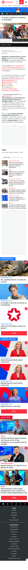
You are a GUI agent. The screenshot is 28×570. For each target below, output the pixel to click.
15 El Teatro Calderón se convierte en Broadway (14, 31)
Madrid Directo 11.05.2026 (14, 395)
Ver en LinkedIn (20, 503)
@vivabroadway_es (15, 78)
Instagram (11, 13)
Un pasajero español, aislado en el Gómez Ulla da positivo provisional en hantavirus (5, 190)
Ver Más (14, 333)
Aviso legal (14, 553)
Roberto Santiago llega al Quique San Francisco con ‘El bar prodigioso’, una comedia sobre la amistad (14, 427)
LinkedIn (21, 13)
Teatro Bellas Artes (7, 463)
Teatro (21, 152)
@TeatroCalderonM (8, 80)
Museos (11, 203)
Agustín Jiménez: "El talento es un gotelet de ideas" (14, 454)
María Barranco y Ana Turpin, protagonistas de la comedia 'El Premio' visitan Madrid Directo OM (14, 477)
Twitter (7, 14)
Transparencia (14, 531)
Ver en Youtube (24, 503)
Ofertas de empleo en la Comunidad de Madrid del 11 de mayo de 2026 (5, 198)
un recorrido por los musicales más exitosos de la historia (13, 67)
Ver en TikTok (16, 504)
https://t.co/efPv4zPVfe (9, 89)
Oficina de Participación (14, 548)
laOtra (14, 517)
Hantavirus (12, 188)
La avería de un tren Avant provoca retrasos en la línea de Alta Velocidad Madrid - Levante (5, 181)
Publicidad (14, 536)
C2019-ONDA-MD (14, 9)
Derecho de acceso (14, 539)
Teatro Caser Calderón (7, 152)
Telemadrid (14, 512)
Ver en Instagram (11, 503)
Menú (26, 2)
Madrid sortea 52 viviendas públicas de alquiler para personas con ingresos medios (5, 172)
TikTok (16, 14)
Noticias (4, 5)
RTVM (14, 508)
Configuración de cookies (14, 558)
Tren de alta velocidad (15, 179)
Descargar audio (19, 40)
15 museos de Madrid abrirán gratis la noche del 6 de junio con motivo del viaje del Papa (5, 205)
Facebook (2, 14)
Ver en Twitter (7, 504)
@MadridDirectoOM (8, 82)
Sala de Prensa (14, 527)
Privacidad (14, 551)
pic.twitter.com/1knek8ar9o (10, 90)
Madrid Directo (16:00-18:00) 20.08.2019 (14, 372)
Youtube (25, 13)
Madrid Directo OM (6, 277)
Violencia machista (14, 160)
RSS (23, 40)
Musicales (16, 152)
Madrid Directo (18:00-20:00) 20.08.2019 (14, 349)
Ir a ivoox (26, 40)
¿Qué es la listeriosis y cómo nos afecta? (14, 315)
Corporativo (14, 525)
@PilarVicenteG (7, 84)
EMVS (10, 170)
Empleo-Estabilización (14, 541)
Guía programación (14, 520)
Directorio (14, 534)
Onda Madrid (16, 5)
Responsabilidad (14, 529)
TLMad (10, 5)
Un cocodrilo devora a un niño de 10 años (14, 268)
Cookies (14, 556)
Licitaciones (14, 543)
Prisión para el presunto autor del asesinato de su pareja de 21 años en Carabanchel (5, 163)
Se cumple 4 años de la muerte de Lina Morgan (14, 291)
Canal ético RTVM (14, 546)
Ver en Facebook (3, 504)
